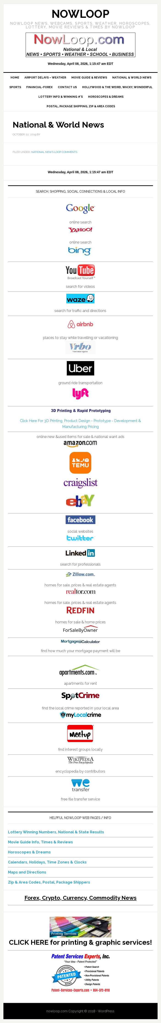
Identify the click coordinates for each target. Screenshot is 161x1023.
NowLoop (80, 14)
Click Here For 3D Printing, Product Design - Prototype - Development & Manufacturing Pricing (80, 418)
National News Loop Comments (54, 152)
